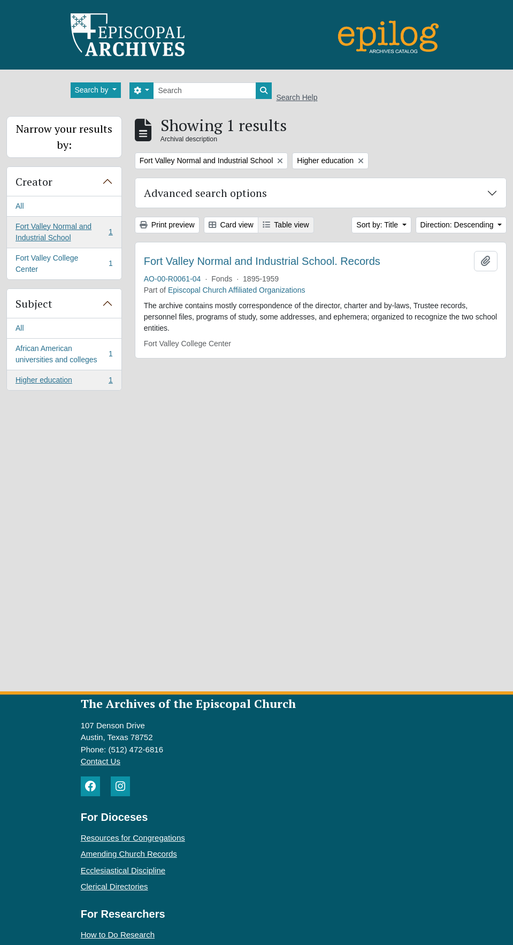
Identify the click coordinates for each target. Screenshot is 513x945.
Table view (286, 224)
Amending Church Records (129, 853)
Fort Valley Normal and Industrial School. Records (262, 261)
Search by (93, 90)
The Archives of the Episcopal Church (188, 703)
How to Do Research (118, 934)
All (20, 206)
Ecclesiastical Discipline (123, 870)
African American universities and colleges (64, 354)
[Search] (204, 90)
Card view (231, 224)
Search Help (296, 97)
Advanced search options (205, 193)
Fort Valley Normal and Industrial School (64, 232)
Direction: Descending (458, 224)
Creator (34, 181)
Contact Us (100, 761)
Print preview (167, 224)
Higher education (64, 382)
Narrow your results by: (64, 136)
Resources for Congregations (133, 837)
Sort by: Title (378, 224)
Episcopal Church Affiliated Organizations (236, 290)
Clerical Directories (114, 886)
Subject (34, 303)
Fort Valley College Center (64, 263)
